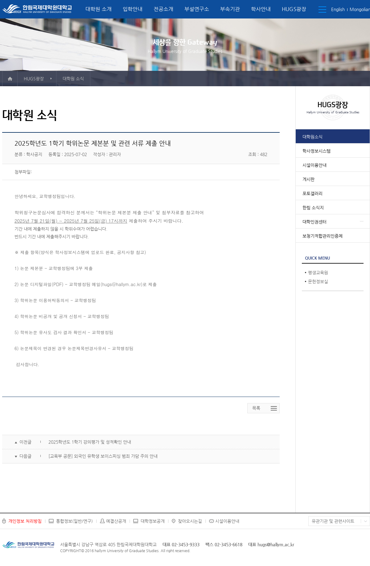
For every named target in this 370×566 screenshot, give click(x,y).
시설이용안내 (314, 165)
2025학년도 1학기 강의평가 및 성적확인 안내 (89, 441)
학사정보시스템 (316, 150)
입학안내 (132, 9)
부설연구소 (196, 9)
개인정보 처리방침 (25, 521)
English (338, 9)
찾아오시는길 (190, 521)
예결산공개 (116, 521)
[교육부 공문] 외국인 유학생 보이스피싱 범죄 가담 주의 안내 (103, 456)
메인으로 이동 (10, 78)
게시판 (308, 179)
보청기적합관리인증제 (322, 235)
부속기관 (230, 9)
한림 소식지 (313, 207)
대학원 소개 (98, 9)
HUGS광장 (294, 9)
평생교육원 (318, 272)
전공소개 (163, 9)
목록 (256, 408)
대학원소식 (312, 136)
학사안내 (261, 9)
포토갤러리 (312, 193)
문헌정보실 (318, 281)
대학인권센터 (314, 221)
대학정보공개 (153, 521)
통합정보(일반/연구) (74, 521)
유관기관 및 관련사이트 (333, 521)
